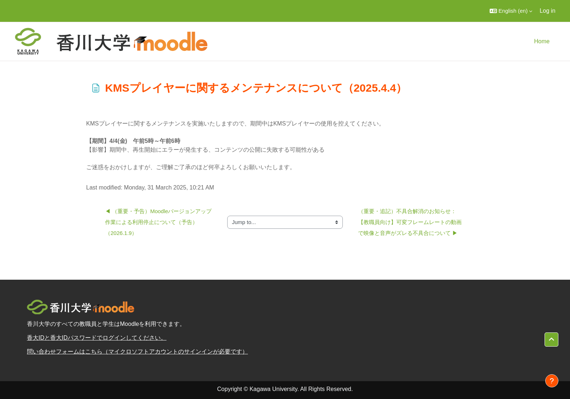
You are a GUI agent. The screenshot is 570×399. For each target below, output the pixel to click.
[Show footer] (551, 380)
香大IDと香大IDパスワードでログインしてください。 (96, 338)
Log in (547, 11)
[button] (511, 11)
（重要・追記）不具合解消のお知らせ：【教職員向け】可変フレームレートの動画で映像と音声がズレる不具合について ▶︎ (410, 222)
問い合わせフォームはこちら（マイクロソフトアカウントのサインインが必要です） (137, 351)
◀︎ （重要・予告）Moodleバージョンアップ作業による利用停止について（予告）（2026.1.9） (158, 222)
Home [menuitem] (542, 41)
